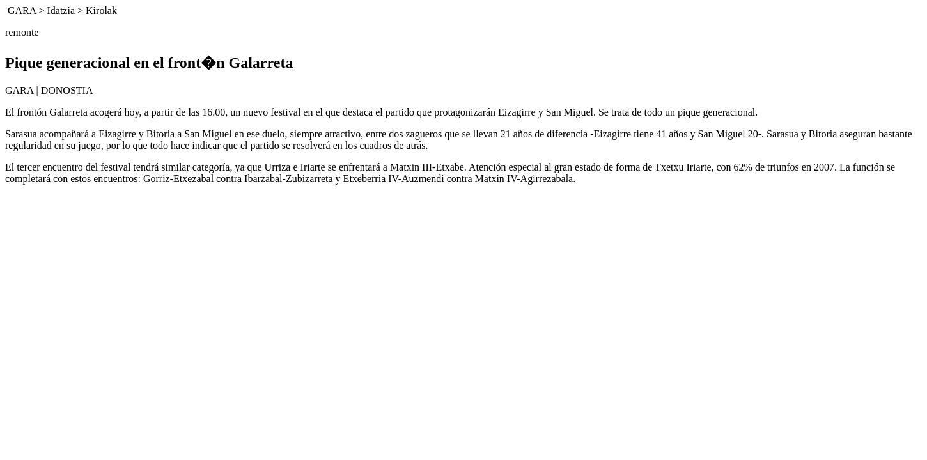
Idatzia (61, 10)
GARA (22, 10)
